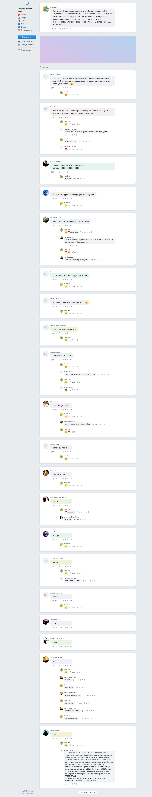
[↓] (66, 28)
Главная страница (26, 42)
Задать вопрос (27, 37)
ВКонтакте (23, 27)
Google (22, 18)
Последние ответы (26, 45)
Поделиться (69, 28)
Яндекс (22, 21)
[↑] (63, 28)
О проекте (27, 790)
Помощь (30, 791)
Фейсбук (22, 24)
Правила (24, 791)
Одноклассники (25, 30)
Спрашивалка (24, 50)
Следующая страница (88, 792)
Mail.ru (22, 14)
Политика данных (27, 793)
